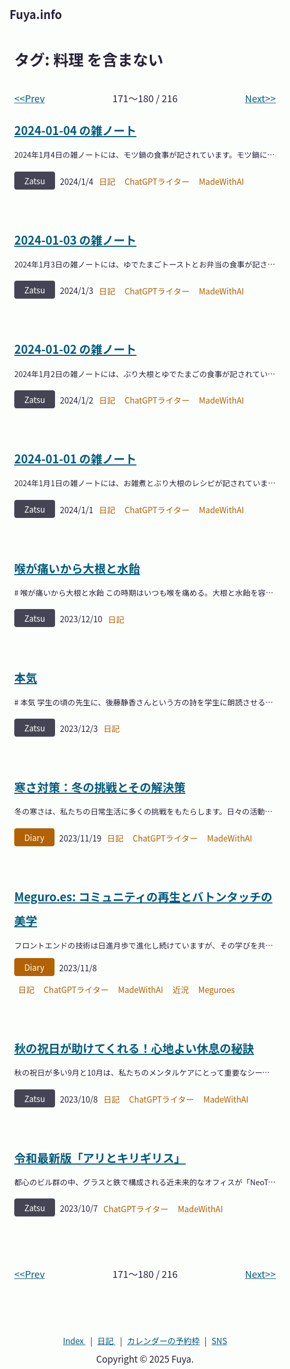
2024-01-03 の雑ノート (75, 239)
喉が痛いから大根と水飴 (77, 568)
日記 (107, 181)
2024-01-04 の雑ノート (75, 130)
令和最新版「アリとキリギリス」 (100, 1157)
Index (74, 1340)
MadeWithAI (221, 181)
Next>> (260, 98)
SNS (219, 1340)
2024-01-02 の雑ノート (75, 349)
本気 (25, 677)
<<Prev (29, 98)
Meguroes (216, 989)
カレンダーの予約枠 (163, 1340)
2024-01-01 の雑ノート (75, 458)
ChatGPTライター (156, 181)
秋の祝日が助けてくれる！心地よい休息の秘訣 (134, 1048)
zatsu (34, 180)
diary (34, 837)
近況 (181, 989)
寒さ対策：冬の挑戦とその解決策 (99, 787)
